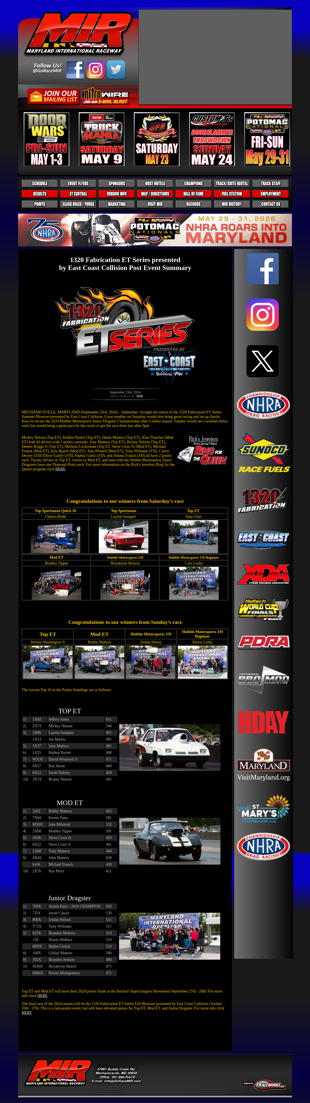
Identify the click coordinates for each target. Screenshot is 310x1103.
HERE (60, 469)
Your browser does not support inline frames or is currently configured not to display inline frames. (263, 604)
